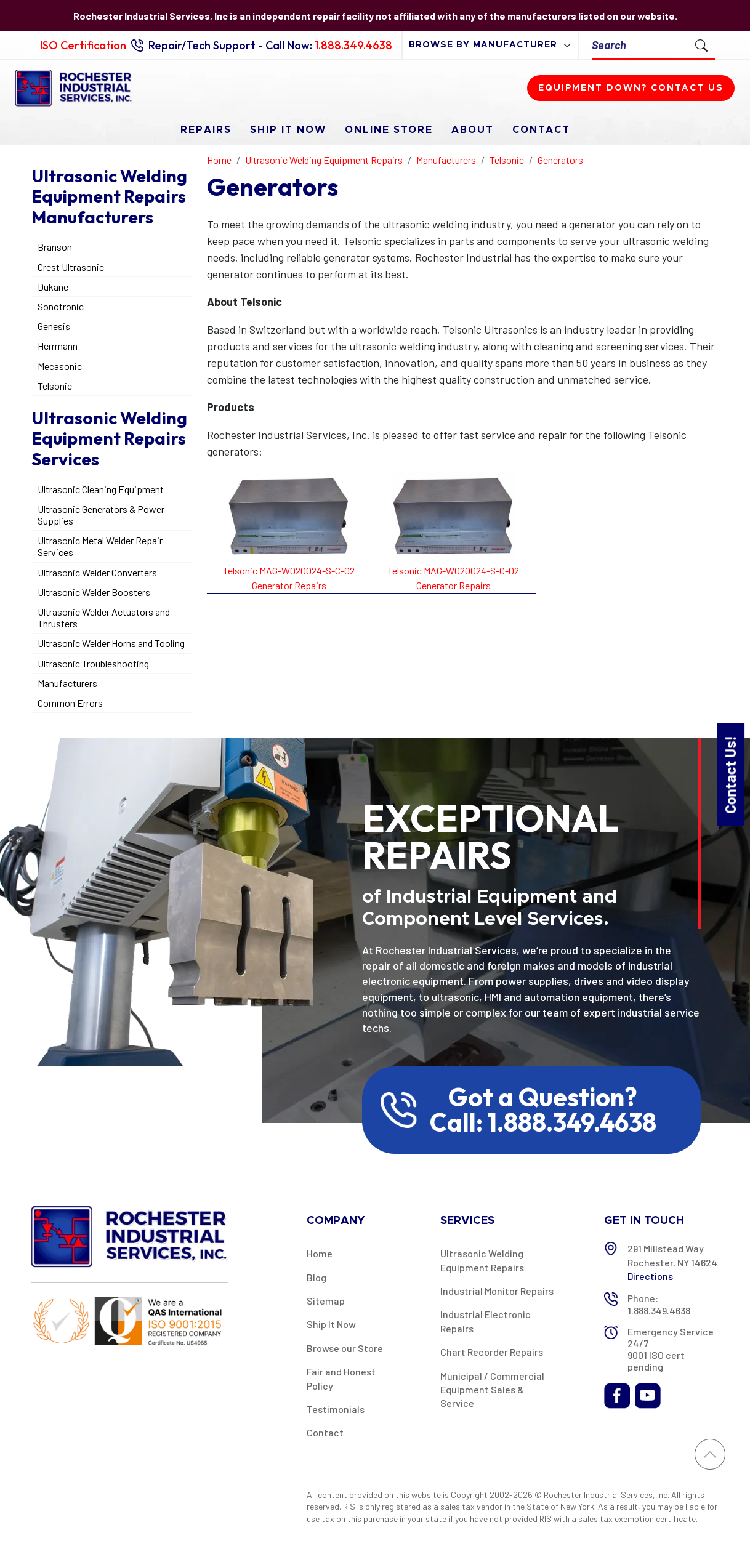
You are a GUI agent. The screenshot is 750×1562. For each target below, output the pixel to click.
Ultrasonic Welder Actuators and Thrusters (104, 617)
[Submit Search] (701, 45)
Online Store (389, 130)
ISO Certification (83, 45)
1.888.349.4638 (353, 45)
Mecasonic (60, 366)
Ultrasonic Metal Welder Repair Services (100, 546)
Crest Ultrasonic (71, 267)
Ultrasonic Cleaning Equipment (101, 489)
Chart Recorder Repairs (491, 1352)
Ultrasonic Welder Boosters (94, 592)
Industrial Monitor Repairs (497, 1291)
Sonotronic (61, 306)
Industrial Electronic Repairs (485, 1321)
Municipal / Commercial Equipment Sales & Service (492, 1389)
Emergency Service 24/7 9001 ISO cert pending (670, 1349)
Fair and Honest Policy (341, 1378)
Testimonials (336, 1409)
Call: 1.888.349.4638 (543, 1122)
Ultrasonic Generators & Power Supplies (101, 514)
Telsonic (55, 386)
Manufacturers (67, 683)
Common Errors (70, 703)
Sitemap (326, 1300)
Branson (55, 246)
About (472, 130)
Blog (316, 1277)
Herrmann (58, 346)
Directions (650, 1276)
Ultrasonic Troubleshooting (93, 663)
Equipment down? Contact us (631, 88)
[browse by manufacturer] (490, 45)
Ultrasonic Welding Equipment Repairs (482, 1260)
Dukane (53, 286)
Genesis (54, 326)
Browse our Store (345, 1348)
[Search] (640, 45)
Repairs (206, 130)
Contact (541, 130)
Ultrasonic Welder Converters (97, 572)
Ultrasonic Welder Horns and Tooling (111, 643)
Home (320, 1253)
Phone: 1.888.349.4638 (658, 1304)
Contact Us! (730, 774)
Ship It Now (288, 130)
